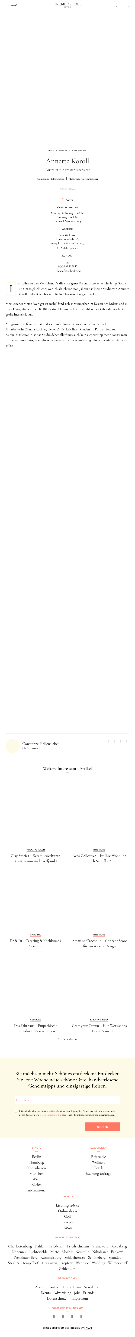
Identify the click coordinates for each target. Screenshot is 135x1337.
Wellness (98, 1162)
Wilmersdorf (117, 1263)
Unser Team (72, 1287)
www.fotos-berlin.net (69, 271)
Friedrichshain (78, 1246)
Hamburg (36, 1162)
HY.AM (88, 1328)
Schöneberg (97, 1257)
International (37, 1190)
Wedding (98, 1263)
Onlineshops (67, 1211)
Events (46, 1292)
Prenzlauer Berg (26, 1257)
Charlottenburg (20, 1246)
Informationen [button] (67, 1278)
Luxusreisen (98, 1148)
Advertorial (67, 189)
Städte (36, 1148)
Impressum (79, 1298)
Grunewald (100, 1246)
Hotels (99, 1168)
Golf (67, 1216)
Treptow (66, 1263)
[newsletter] (81, 1317)
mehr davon (69, 1039)
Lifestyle (67, 1196)
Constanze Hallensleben (51, 178)
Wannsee (82, 1263)
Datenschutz (56, 1298)
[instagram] (63, 1317)
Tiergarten (49, 1263)
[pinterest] (72, 1317)
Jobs (77, 1292)
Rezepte (68, 1222)
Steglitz (13, 1263)
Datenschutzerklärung (50, 1114)
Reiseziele (98, 1156)
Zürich (36, 1184)
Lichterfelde (38, 1252)
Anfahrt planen (69, 248)
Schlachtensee (74, 1257)
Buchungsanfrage (98, 1173)
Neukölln (82, 1252)
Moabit (67, 1252)
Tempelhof (30, 1263)
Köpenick (19, 1252)
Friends (88, 1292)
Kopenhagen (36, 1168)
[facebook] (54, 1317)
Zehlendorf (67, 1268)
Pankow (117, 1252)
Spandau (114, 1257)
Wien (37, 1179)
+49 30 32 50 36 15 (67, 266)
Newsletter (91, 1287)
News (67, 1227)
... (67, 262)
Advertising (62, 1292)
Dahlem (40, 1246)
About (40, 1287)
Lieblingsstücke (67, 1205)
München (36, 1173)
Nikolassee (100, 1252)
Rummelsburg (51, 1257)
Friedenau (56, 1246)
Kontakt (53, 1287)
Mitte (54, 1252)
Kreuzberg (119, 1246)
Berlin (36, 1156)
